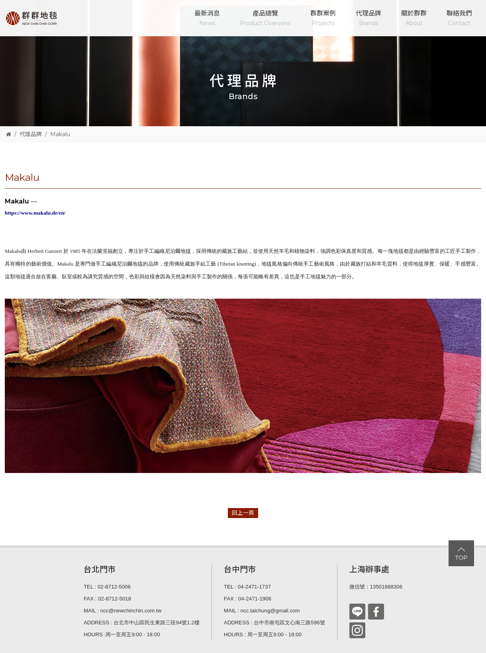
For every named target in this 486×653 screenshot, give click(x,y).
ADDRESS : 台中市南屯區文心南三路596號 (274, 623)
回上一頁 (243, 512)
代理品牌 (368, 19)
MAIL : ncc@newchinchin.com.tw (122, 611)
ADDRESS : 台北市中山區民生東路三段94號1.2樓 (142, 623)
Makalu (60, 134)
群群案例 (323, 19)
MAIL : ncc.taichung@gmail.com (262, 611)
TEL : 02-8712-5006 (107, 587)
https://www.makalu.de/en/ (35, 213)
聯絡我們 (459, 19)
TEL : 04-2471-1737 (247, 587)
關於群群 (414, 19)
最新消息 (207, 19)
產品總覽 (265, 19)
